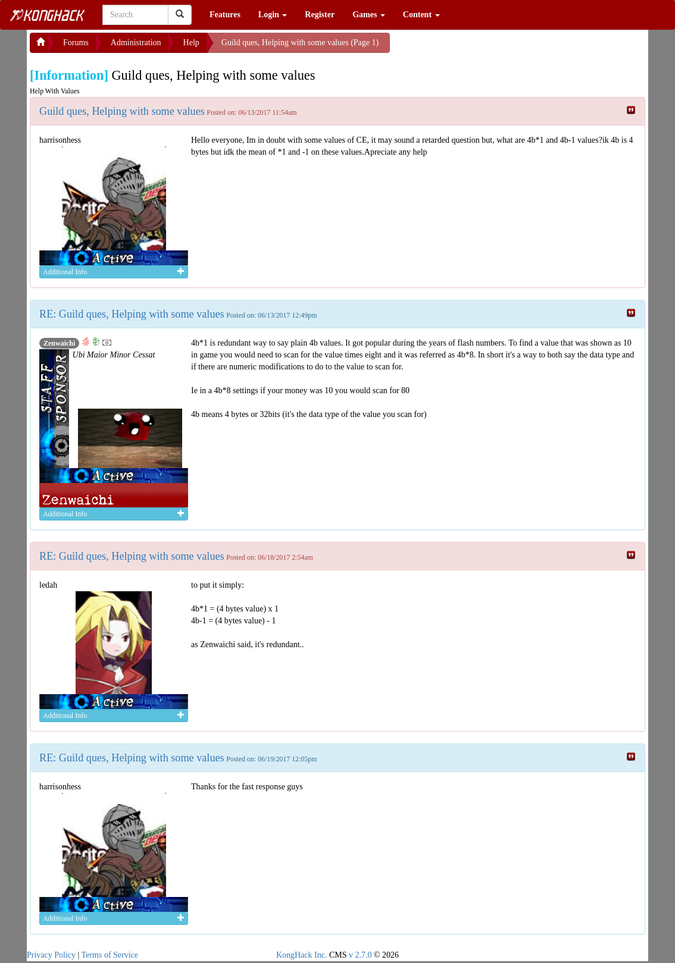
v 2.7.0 (360, 955)
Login (273, 14)
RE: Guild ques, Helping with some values (131, 314)
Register (320, 14)
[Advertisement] (485, 47)
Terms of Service (110, 955)
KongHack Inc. (301, 955)
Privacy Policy (51, 955)
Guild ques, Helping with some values (122, 111)
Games (368, 14)
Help (191, 42)
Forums (76, 42)
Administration (136, 42)
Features (225, 14)
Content (421, 14)
